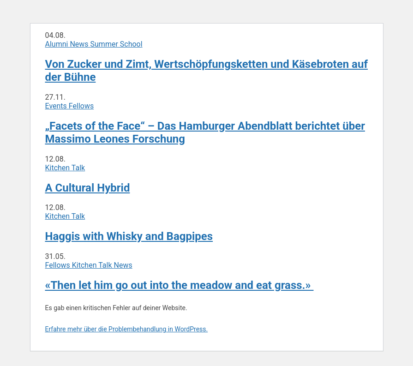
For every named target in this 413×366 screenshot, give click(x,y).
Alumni (57, 44)
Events (57, 106)
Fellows (81, 106)
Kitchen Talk (65, 167)
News (80, 44)
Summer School (116, 44)
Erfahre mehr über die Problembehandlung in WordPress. (126, 329)
